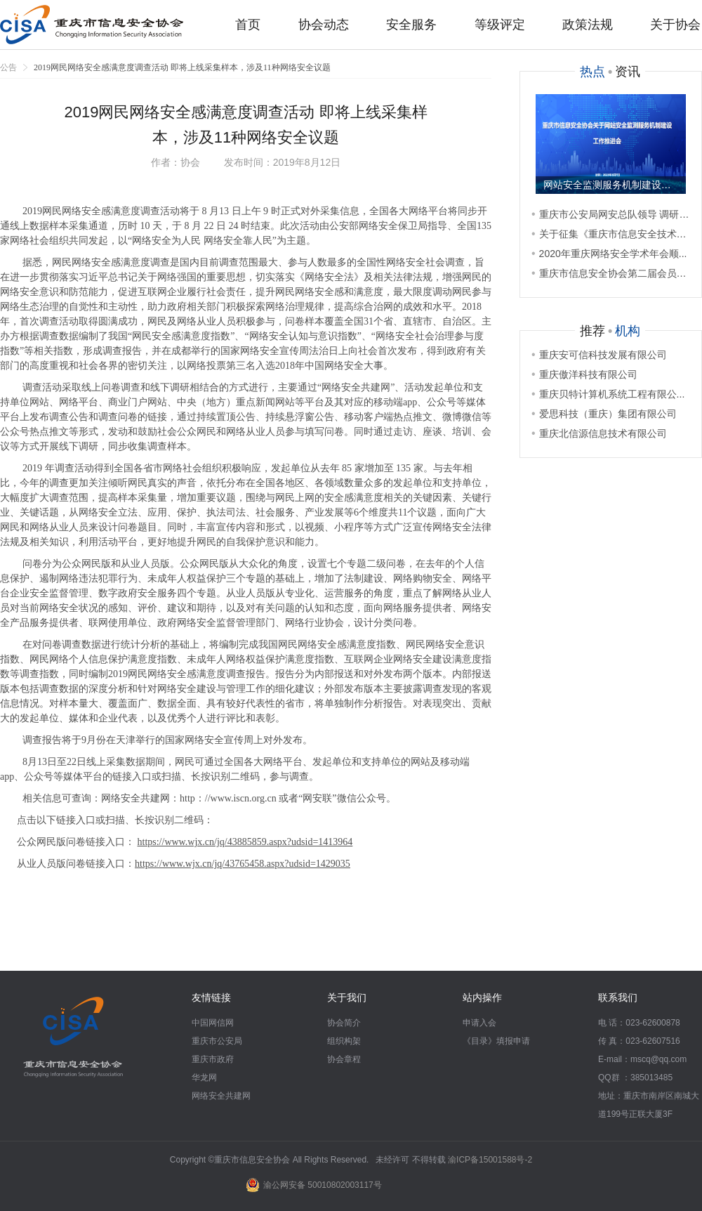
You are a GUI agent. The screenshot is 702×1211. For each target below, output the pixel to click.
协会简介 (344, 1023)
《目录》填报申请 (496, 1041)
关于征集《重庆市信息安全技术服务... (610, 234)
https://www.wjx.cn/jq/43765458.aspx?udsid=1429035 (242, 863)
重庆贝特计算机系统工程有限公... (607, 394)
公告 (8, 67)
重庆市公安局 (217, 1041)
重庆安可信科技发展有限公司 (599, 355)
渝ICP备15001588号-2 (490, 1160)
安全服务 (411, 25)
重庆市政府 (213, 1059)
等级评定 (500, 25)
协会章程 (344, 1059)
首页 (247, 25)
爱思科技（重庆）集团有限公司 (604, 414)
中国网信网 (213, 1023)
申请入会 (479, 1023)
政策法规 (587, 25)
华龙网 (204, 1077)
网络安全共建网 (221, 1096)
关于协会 (675, 25)
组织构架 (344, 1041)
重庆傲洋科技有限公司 (584, 374)
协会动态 (323, 25)
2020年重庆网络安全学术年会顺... (609, 253)
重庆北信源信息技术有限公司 (599, 433)
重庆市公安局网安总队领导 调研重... (610, 214)
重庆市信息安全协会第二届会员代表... (610, 273)
